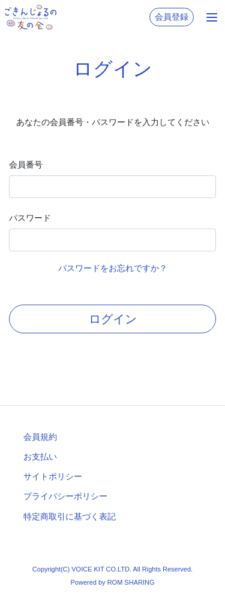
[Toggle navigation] (212, 17)
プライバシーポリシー (65, 496)
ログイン (113, 319)
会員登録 (171, 17)
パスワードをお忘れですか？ (112, 268)
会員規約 (40, 437)
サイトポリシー (52, 476)
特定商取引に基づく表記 (69, 516)
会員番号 (26, 164)
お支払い (40, 456)
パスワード (30, 218)
